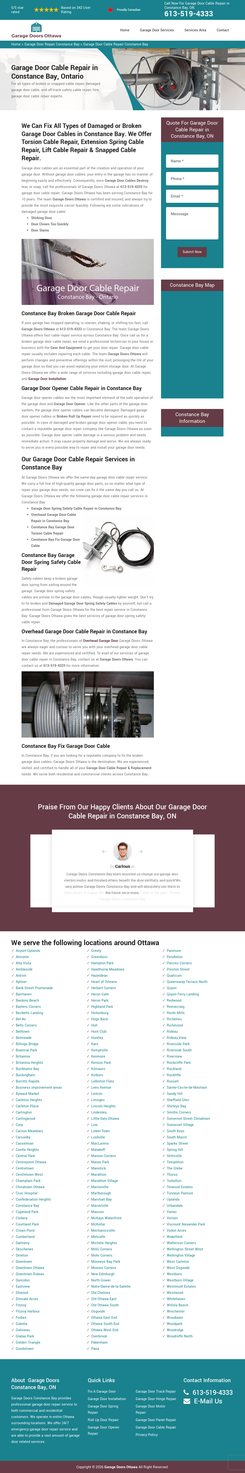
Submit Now (192, 251)
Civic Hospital (27, 1193)
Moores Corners (103, 1267)
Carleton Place (27, 1106)
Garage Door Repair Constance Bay (51, 44)
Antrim (21, 975)
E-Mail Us (208, 1401)
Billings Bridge (27, 1044)
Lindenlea (98, 1112)
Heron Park (99, 1000)
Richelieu (174, 1019)
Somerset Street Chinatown (188, 1118)
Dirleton (22, 1255)
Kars (94, 1044)
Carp (19, 1124)
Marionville (100, 1187)
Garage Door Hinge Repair (156, 1398)
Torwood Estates (180, 1187)
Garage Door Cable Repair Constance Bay (115, 44)
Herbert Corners (103, 988)
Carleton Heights (29, 1100)
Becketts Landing (29, 1012)
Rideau (172, 1031)
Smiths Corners (179, 1112)
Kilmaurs (98, 1068)
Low (94, 1124)
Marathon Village (104, 1180)
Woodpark (174, 1323)
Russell (173, 1081)
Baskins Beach (27, 1000)
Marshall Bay (101, 1199)
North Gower (101, 1280)
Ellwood (22, 1292)
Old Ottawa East (104, 1299)
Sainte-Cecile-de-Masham (187, 1087)
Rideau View (176, 1037)
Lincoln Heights (103, 1106)
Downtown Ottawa (30, 1267)
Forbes (21, 1317)
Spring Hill (175, 1149)
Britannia (23, 1056)
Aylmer (21, 981)
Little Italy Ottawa (105, 1118)
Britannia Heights (29, 1062)
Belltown (22, 1031)
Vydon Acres (176, 1230)
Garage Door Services (157, 30)
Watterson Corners (181, 1243)
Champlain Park (28, 1180)
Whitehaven (176, 1299)
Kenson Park (101, 1062)
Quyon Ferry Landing (183, 994)
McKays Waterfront (106, 1218)
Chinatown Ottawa (30, 1187)
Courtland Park (27, 1224)
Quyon (172, 988)
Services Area (195, 30)
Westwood (175, 1292)
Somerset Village (180, 1124)
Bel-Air (21, 1019)
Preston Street (178, 969)
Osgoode (98, 1311)
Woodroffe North (180, 1336)
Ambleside (24, 969)
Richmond (175, 1025)
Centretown (25, 1168)
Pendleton (175, 957)
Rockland (174, 1068)
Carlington (24, 1112)
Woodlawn (175, 1317)
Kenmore (98, 1056)
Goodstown (24, 1348)
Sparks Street (177, 1143)
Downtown (24, 1261)
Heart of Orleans (104, 981)
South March (177, 1137)
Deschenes (24, 1249)
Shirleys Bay (176, 1106)
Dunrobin (23, 1280)
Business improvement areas (39, 1087)
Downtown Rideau (30, 1274)
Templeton (175, 1162)
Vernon (172, 1218)
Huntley (97, 1037)
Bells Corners (26, 1025)
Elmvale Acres (27, 1299)
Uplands (173, 1199)
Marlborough (101, 1193)
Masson (97, 1211)
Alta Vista (23, 963)
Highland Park (102, 1006)
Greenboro (99, 957)
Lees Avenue (101, 1087)
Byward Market (27, 1093)
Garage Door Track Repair (156, 1391)
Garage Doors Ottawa (121, 1467)
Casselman (24, 1143)
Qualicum (174, 975)
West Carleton (178, 1261)
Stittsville (174, 1156)
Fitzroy (21, 1305)
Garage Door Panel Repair (156, 1420)
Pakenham (99, 1342)
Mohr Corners (101, 1255)
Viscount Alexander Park (186, 1224)
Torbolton (174, 1180)
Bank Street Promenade (34, 988)
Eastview (23, 1286)
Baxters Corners (28, 1006)
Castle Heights (27, 1149)
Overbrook (99, 1336)
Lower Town (100, 1131)
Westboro (174, 1274)
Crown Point (25, 1230)
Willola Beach (177, 1305)
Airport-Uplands (28, 950)
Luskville (98, 1137)
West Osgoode (178, 1267)
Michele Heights (104, 1243)
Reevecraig (175, 1006)
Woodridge (175, 1330)
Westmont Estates (181, 1286)
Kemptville (99, 1050)
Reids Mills (176, 1012)
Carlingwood (25, 1118)
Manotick (98, 1168)
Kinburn (97, 1075)
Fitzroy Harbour (28, 1311)
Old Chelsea (100, 1292)
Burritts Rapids (27, 1081)
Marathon (98, 1174)
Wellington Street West (185, 1249)
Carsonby (23, 1137)
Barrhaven (24, 994)
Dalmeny (22, 1243)
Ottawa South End (105, 1323)
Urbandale (175, 1205)
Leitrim (96, 1093)
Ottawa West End (104, 1330)
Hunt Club (98, 1031)
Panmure (174, 950)
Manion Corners (103, 1156)
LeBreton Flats (102, 1081)
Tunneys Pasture (180, 1193)
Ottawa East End (104, 1317)
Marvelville (99, 1205)
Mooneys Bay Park (105, 1261)
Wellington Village (181, 1255)
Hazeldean (99, 975)
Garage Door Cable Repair (156, 1427)
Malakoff (98, 1149)
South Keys (175, 1131)
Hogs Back (99, 1019)
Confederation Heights (33, 1199)
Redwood (174, 1000)
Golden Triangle (28, 1342)
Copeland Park (27, 1211)
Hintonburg (99, 1012)
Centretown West (29, 1174)
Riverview (174, 1056)
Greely (96, 950)
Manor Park (100, 1162)
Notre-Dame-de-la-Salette (111, 1286)
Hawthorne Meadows (107, 969)
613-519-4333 (188, 14)
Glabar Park (25, 1336)
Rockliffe (174, 1075)
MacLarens (100, 1143)
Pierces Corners (179, 963)
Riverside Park (178, 1044)
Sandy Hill (175, 1093)
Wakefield (174, 1236)
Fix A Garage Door (102, 1391)
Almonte (22, 957)
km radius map (192, 344)
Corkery (22, 1218)
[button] (108, 852)
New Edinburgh (103, 1274)
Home (124, 30)
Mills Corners (101, 1249)
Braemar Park (26, 1050)
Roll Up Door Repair (103, 1420)
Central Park (25, 1156)
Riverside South (179, 1050)
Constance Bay (27, 1205)
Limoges (98, 1100)
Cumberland (25, 1236)
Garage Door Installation (107, 1398)
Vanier (172, 1211)
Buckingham (25, 1075)
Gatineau (23, 1330)
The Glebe (175, 1168)
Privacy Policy (147, 1434)
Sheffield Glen (178, 1100)
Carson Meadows (29, 1131)
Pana (95, 1348)
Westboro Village (180, 1280)
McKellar (98, 1224)
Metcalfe (98, 1236)
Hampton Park (102, 963)
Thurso (172, 1174)
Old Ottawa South (105, 1305)
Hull (94, 1025)
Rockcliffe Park (179, 1062)
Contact (223, 30)
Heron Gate (100, 994)
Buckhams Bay (27, 1068)
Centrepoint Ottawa (31, 1162)
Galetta (21, 1323)
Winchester (176, 1311)
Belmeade (24, 1037)
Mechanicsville (103, 1230)
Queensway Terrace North (187, 981)
